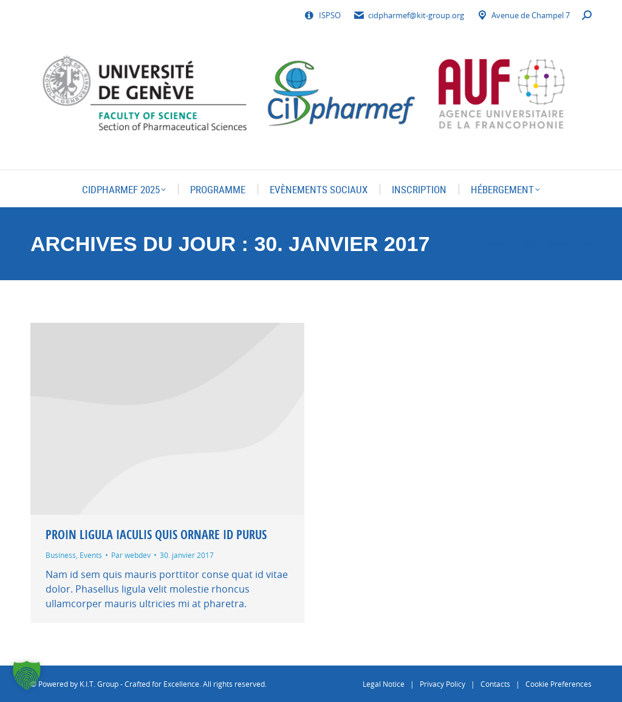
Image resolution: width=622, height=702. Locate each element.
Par (131, 555)
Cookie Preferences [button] (558, 684)
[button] (26, 675)
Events (91, 555)
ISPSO (322, 15)
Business (61, 555)
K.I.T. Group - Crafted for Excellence (139, 684)
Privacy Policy (442, 684)
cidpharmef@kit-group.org (408, 15)
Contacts (495, 684)
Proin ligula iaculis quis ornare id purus (156, 534)
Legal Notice (384, 684)
